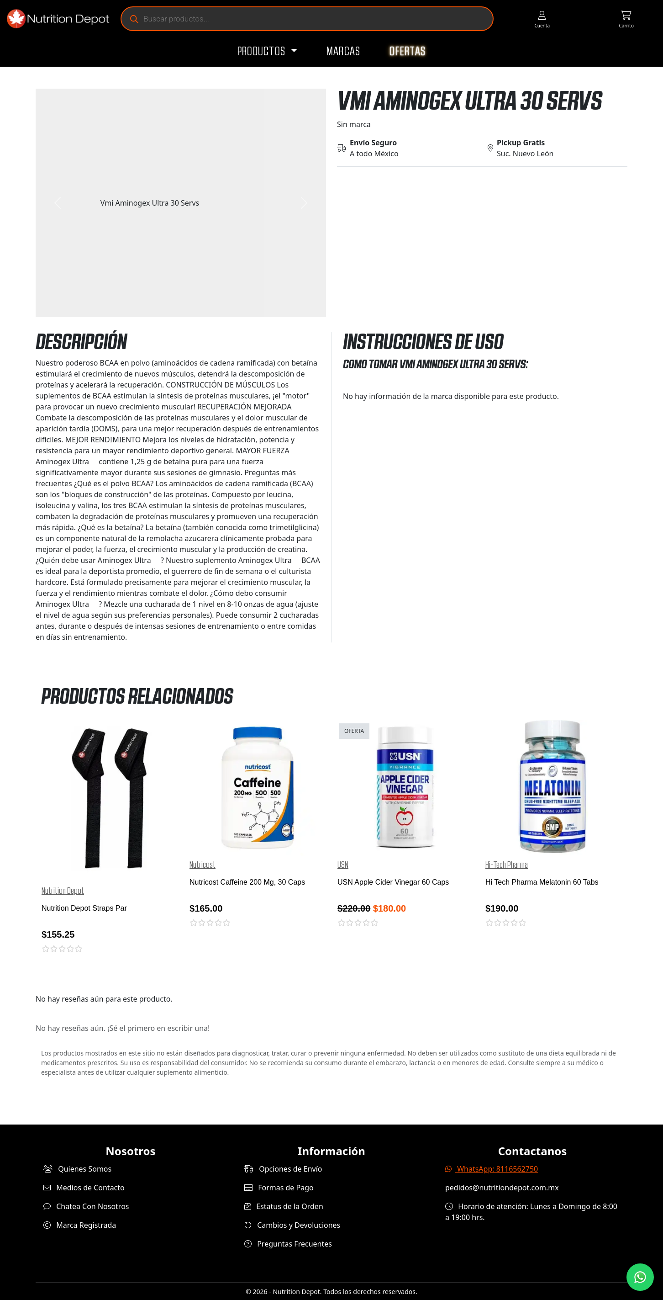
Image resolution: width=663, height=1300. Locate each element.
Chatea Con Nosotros (86, 1206)
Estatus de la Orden (283, 1206)
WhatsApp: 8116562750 (491, 1169)
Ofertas (407, 52)
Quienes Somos (77, 1169)
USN (342, 865)
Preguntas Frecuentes (288, 1244)
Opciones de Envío (283, 1169)
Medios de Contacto (84, 1188)
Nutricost (202, 865)
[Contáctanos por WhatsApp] (640, 1277)
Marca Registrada (79, 1225)
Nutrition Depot (63, 891)
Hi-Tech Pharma (506, 865)
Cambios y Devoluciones (292, 1225)
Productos (262, 52)
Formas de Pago (279, 1188)
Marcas (343, 52)
